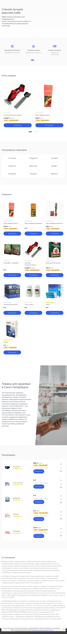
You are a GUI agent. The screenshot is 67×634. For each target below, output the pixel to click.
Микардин (16, 531)
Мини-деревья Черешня (54, 223)
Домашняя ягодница (53, 263)
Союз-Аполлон (18, 483)
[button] (32, 60)
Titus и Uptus (29, 304)
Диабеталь (16, 498)
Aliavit (48, 304)
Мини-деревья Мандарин (33, 223)
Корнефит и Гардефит (11, 263)
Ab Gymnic (16, 466)
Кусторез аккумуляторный (13, 115)
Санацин (16, 514)
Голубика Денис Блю (10, 304)
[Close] (64, 629)
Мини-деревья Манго (42, 115)
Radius (5, 342)
